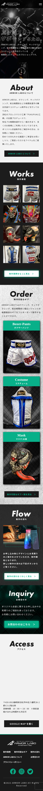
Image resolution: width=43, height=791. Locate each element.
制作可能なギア (20, 751)
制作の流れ (35, 751)
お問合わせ (35, 757)
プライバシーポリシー (12, 762)
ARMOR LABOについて (12, 757)
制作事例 (7, 751)
